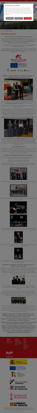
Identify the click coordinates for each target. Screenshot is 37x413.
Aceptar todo (28, 18)
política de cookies (20, 11)
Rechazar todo (19, 18)
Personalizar (10, 18)
